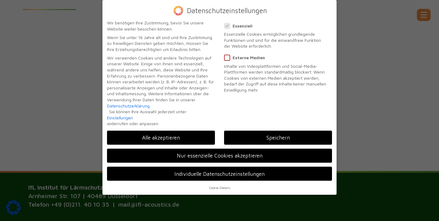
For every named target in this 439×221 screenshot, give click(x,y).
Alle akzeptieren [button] (161, 134)
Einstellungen (120, 114)
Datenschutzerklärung (128, 102)
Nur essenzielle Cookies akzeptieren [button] (219, 152)
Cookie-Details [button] (219, 184)
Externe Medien (246, 54)
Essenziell (240, 22)
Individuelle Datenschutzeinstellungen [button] (219, 170)
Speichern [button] (278, 134)
